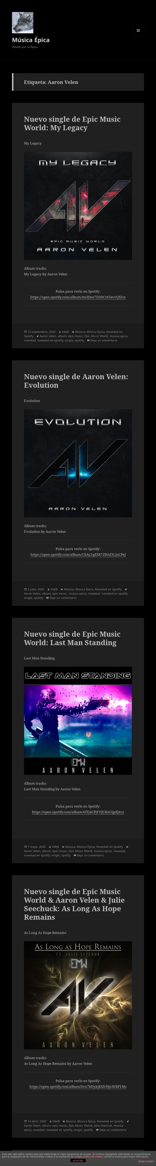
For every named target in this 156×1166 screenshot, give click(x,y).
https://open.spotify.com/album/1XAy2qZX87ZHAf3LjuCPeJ (78, 554)
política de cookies (93, 1156)
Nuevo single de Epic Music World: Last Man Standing (72, 638)
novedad (30, 340)
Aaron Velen (48, 336)
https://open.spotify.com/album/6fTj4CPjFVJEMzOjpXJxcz (78, 812)
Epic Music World (96, 336)
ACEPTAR (78, 1160)
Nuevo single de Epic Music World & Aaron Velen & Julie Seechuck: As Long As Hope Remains (74, 904)
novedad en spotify (50, 340)
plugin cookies (146, 1161)
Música (80, 332)
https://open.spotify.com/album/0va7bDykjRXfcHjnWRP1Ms (78, 1086)
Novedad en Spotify (108, 589)
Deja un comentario (103, 340)
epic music (75, 336)
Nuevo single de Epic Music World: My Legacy (72, 123)
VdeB (65, 332)
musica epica (119, 336)
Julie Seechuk (103, 1125)
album (62, 336)
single (69, 340)
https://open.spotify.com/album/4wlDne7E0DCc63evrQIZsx (78, 297)
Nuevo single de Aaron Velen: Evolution (76, 381)
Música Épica (31, 40)
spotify (79, 340)
